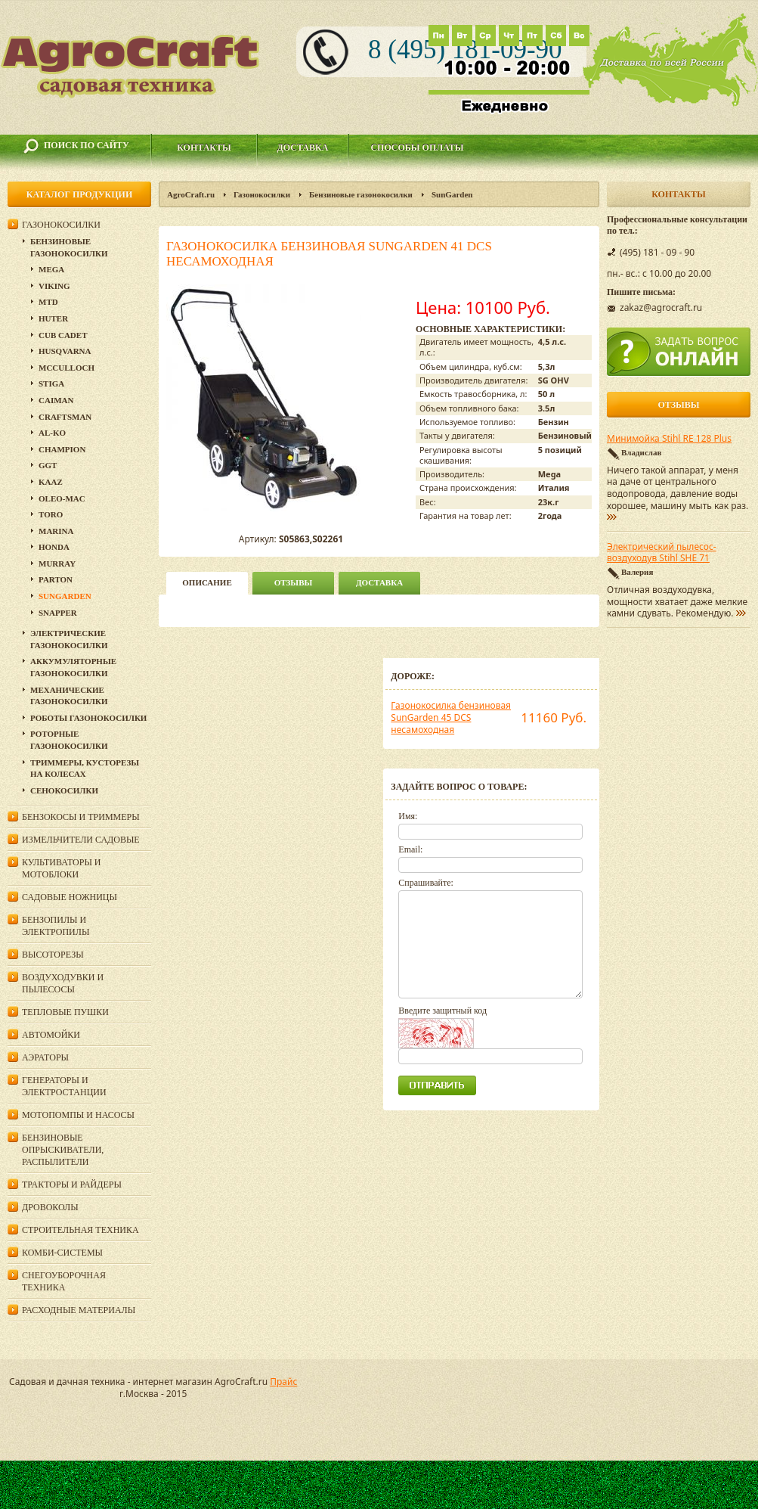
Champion (62, 449)
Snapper (58, 612)
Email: (410, 849)
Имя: (407, 816)
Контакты (204, 147)
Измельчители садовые (81, 839)
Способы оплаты (416, 147)
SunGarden (452, 194)
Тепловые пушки (65, 1012)
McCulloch (66, 367)
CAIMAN (56, 400)
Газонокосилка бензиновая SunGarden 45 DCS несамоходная (451, 717)
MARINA (56, 531)
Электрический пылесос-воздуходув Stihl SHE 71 (661, 553)
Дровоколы (50, 1207)
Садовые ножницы (69, 897)
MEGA (51, 269)
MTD (48, 301)
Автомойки (51, 1034)
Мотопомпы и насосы (78, 1115)
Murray (57, 563)
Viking (54, 285)
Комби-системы (62, 1252)
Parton (56, 579)
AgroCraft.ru (191, 194)
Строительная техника (80, 1230)
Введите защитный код (442, 1010)
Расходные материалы (78, 1310)
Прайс (283, 1381)
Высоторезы (53, 954)
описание (206, 582)
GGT (48, 465)
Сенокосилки (64, 790)
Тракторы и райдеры (72, 1184)
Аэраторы (45, 1057)
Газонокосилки (262, 194)
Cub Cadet (63, 335)
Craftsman (65, 416)
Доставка (303, 147)
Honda (54, 546)
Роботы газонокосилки (88, 717)
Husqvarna (65, 351)
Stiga (51, 383)
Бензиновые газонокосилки (361, 194)
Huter (53, 318)
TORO (51, 514)
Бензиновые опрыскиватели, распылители (63, 1149)
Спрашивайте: (425, 882)
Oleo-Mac (62, 498)
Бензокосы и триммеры (81, 817)
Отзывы (293, 582)
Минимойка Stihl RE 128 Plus (669, 439)
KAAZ (51, 481)
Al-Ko (52, 432)
